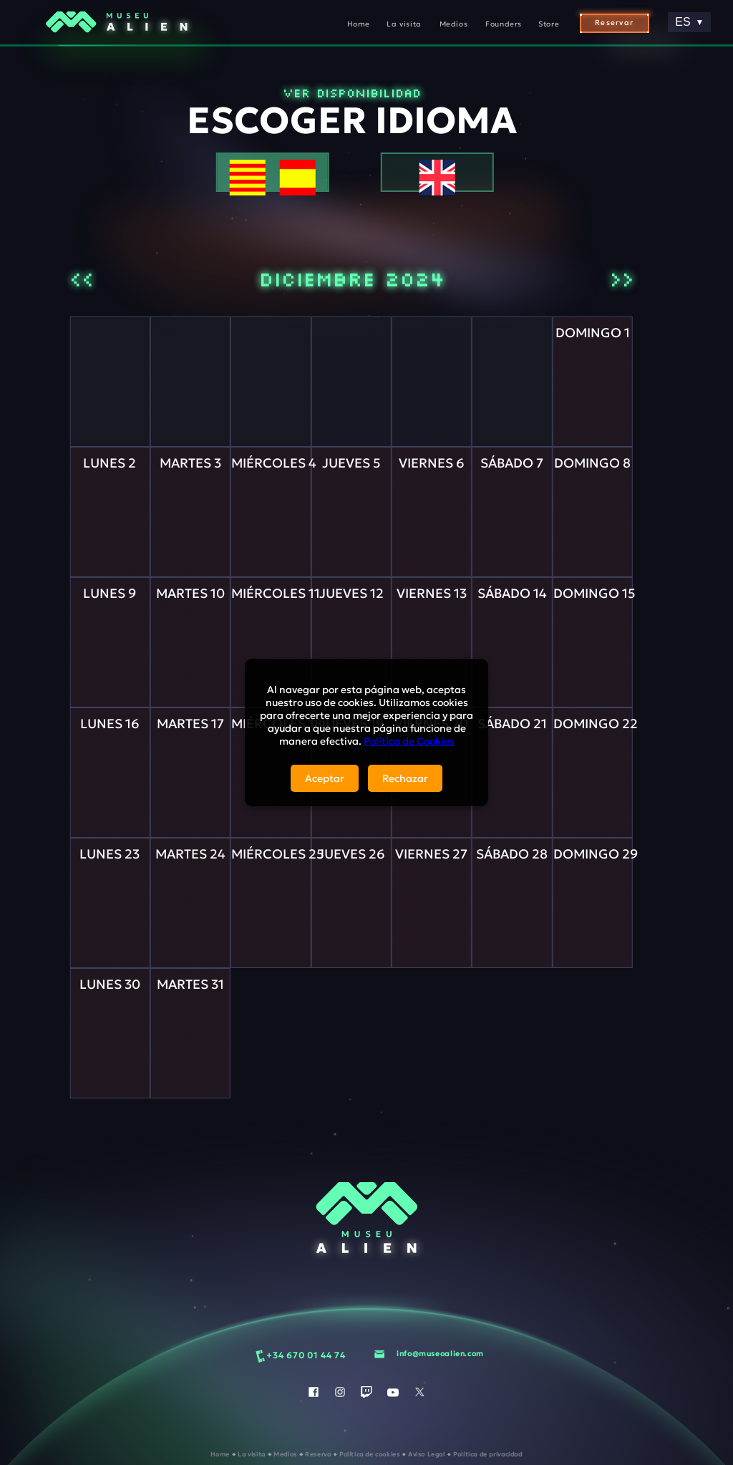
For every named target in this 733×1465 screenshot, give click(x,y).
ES (689, 22)
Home (358, 24)
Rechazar (405, 778)
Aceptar (324, 778)
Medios (454, 24)
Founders (503, 24)
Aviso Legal (427, 1454)
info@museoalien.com (440, 1353)
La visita (404, 24)
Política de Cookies (409, 741)
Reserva (319, 1454)
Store (548, 24)
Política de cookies (370, 1454)
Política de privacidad (488, 1454)
